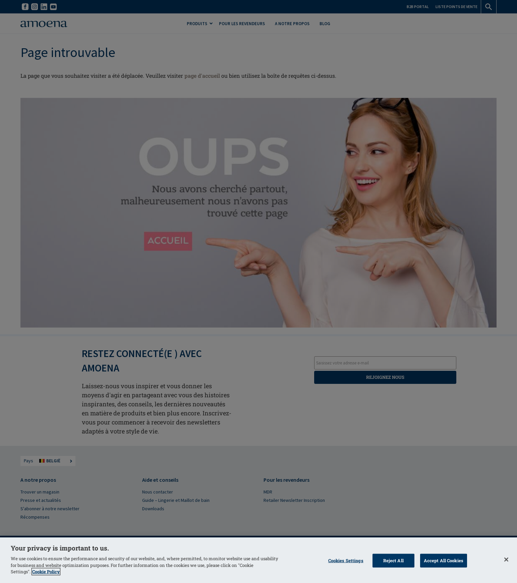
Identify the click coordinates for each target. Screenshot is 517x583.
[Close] (506, 559)
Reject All (393, 560)
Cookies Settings (345, 560)
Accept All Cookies (443, 560)
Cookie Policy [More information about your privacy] (46, 572)
